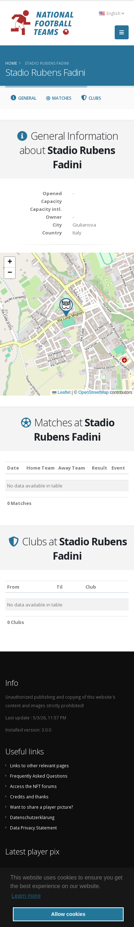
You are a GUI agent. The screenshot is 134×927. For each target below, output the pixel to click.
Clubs (91, 98)
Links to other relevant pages (39, 765)
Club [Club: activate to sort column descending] (90, 587)
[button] (66, 307)
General (23, 98)
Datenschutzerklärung (32, 817)
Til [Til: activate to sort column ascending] (59, 587)
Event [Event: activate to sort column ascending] (118, 468)
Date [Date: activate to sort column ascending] (13, 468)
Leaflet (61, 392)
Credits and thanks (29, 796)
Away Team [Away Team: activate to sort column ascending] (71, 468)
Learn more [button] (26, 896)
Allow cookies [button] (68, 914)
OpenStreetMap (93, 392)
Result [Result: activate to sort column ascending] (99, 468)
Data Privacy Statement (33, 828)
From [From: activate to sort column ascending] (13, 587)
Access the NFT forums (33, 786)
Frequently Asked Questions (39, 776)
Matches (58, 98)
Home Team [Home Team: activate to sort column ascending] (40, 468)
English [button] (111, 13)
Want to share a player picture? (41, 807)
